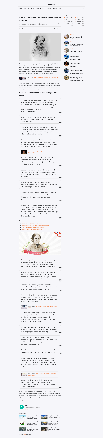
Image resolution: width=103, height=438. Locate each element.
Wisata (43, 8)
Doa (66, 19)
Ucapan (20, 8)
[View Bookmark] (77, 8)
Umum (60, 8)
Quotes (78, 23)
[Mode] (80, 8)
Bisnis (67, 17)
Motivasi (49, 8)
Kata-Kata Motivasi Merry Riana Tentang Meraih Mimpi (35, 225)
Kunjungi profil (29, 409)
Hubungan (55, 8)
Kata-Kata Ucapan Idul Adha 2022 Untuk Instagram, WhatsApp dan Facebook (33, 423)
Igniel (25, 434)
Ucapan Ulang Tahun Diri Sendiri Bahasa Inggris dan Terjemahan (76, 65)
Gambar (32, 8)
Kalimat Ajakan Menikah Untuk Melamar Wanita (33, 227)
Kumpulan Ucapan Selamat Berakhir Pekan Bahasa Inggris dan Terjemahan (54, 423)
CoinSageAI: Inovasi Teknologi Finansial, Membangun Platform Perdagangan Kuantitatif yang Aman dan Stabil (76, 59)
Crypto (78, 17)
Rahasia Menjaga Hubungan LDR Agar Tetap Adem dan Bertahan (76, 37)
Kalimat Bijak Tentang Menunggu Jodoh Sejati (33, 223)
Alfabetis (51, 4)
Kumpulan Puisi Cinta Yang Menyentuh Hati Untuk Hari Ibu (54, 429)
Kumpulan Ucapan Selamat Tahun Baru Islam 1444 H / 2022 (54, 417)
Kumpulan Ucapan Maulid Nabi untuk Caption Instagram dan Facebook (32, 417)
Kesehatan (38, 8)
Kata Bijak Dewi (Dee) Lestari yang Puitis (31, 229)
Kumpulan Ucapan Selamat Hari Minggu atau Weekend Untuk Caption (32, 429)
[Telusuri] (83, 8)
